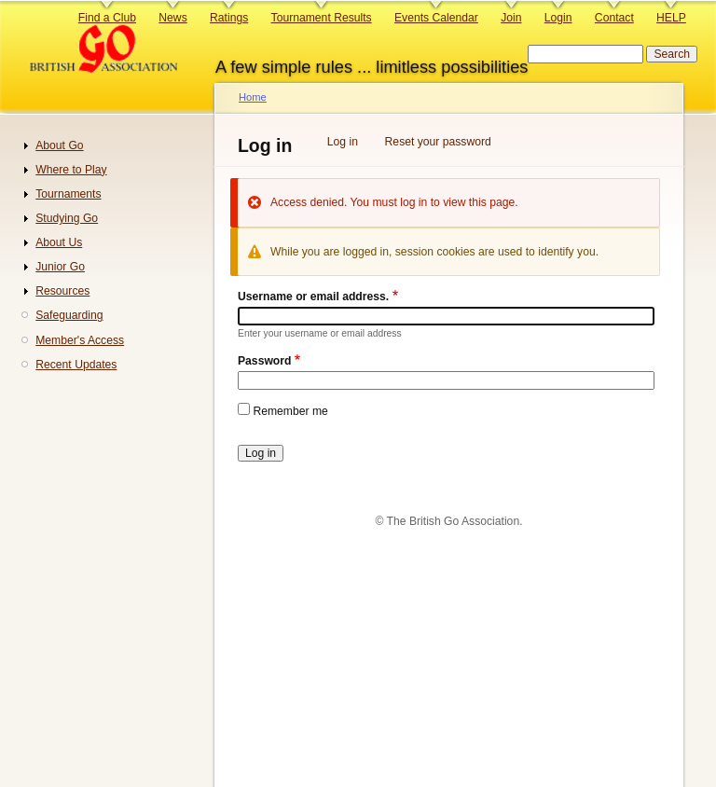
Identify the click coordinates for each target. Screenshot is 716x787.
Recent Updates (76, 364)
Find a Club (107, 17)
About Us (58, 242)
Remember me (290, 411)
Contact (614, 17)
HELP (671, 17)
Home (253, 97)
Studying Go (66, 218)
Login (558, 17)
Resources (62, 290)
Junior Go (60, 266)
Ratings (229, 17)
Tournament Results (321, 17)
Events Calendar (436, 17)
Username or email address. (313, 296)
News (172, 17)
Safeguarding (69, 315)
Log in (342, 141)
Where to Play (70, 169)
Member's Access (79, 340)
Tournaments (68, 193)
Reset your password (438, 141)
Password (264, 360)
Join (511, 17)
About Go (59, 145)
